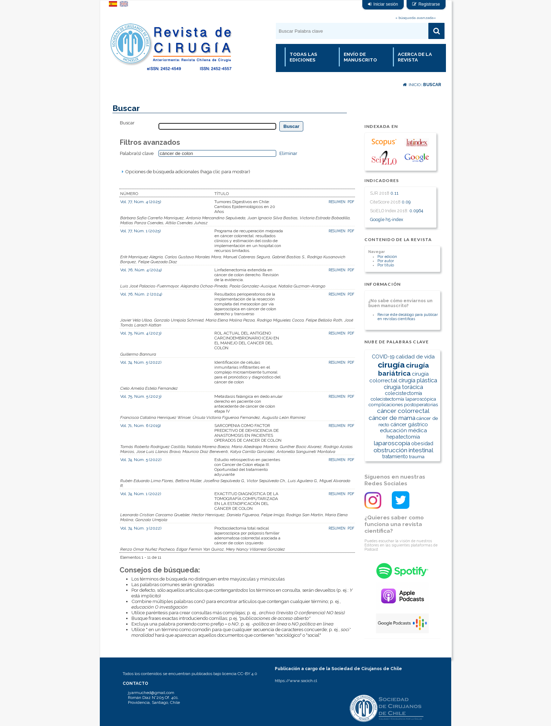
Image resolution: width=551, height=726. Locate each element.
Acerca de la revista (415, 57)
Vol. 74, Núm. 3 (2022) (140, 528)
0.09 (406, 202)
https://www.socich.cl (296, 680)
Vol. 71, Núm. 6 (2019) (140, 425)
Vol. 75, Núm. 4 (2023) (140, 333)
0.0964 (416, 210)
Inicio (412, 84)
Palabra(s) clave (137, 153)
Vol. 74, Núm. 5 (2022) (140, 362)
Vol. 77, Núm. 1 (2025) (140, 230)
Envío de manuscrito (360, 57)
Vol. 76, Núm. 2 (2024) (141, 294)
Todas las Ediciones (303, 57)
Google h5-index (386, 219)
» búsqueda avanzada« (415, 18)
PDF (351, 202)
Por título (385, 265)
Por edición (387, 256)
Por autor (385, 261)
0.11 (394, 193)
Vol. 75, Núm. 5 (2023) (140, 396)
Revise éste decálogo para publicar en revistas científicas (407, 316)
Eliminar (288, 153)
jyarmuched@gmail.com (151, 692)
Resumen (337, 202)
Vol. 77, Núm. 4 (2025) (140, 201)
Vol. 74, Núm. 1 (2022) (140, 493)
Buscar (432, 84)
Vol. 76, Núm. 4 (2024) (141, 269)
